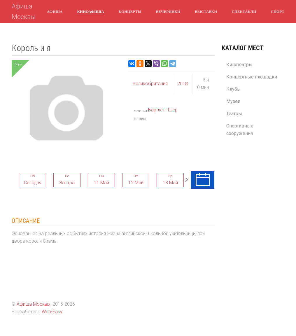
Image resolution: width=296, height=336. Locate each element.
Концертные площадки (251, 77)
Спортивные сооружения (239, 129)
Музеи (233, 101)
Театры (234, 113)
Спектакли (244, 11)
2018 (182, 83)
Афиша (55, 11)
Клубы (233, 89)
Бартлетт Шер (163, 110)
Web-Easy (52, 311)
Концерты (130, 11)
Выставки (206, 11)
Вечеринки (168, 11)
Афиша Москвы (24, 11)
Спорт (277, 11)
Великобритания (150, 83)
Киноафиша (90, 11)
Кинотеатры (239, 64)
